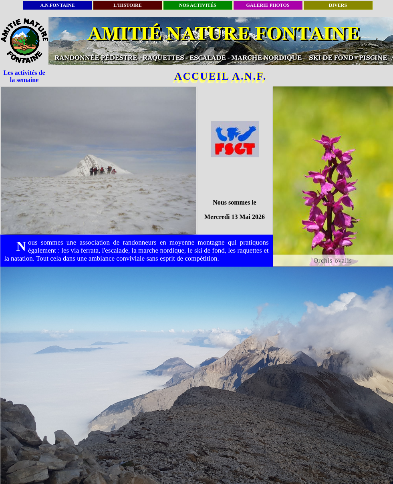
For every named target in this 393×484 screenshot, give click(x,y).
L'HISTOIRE (127, 5)
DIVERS (338, 5)
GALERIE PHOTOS (267, 5)
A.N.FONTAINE (57, 5)
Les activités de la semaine (24, 76)
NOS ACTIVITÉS (197, 5)
